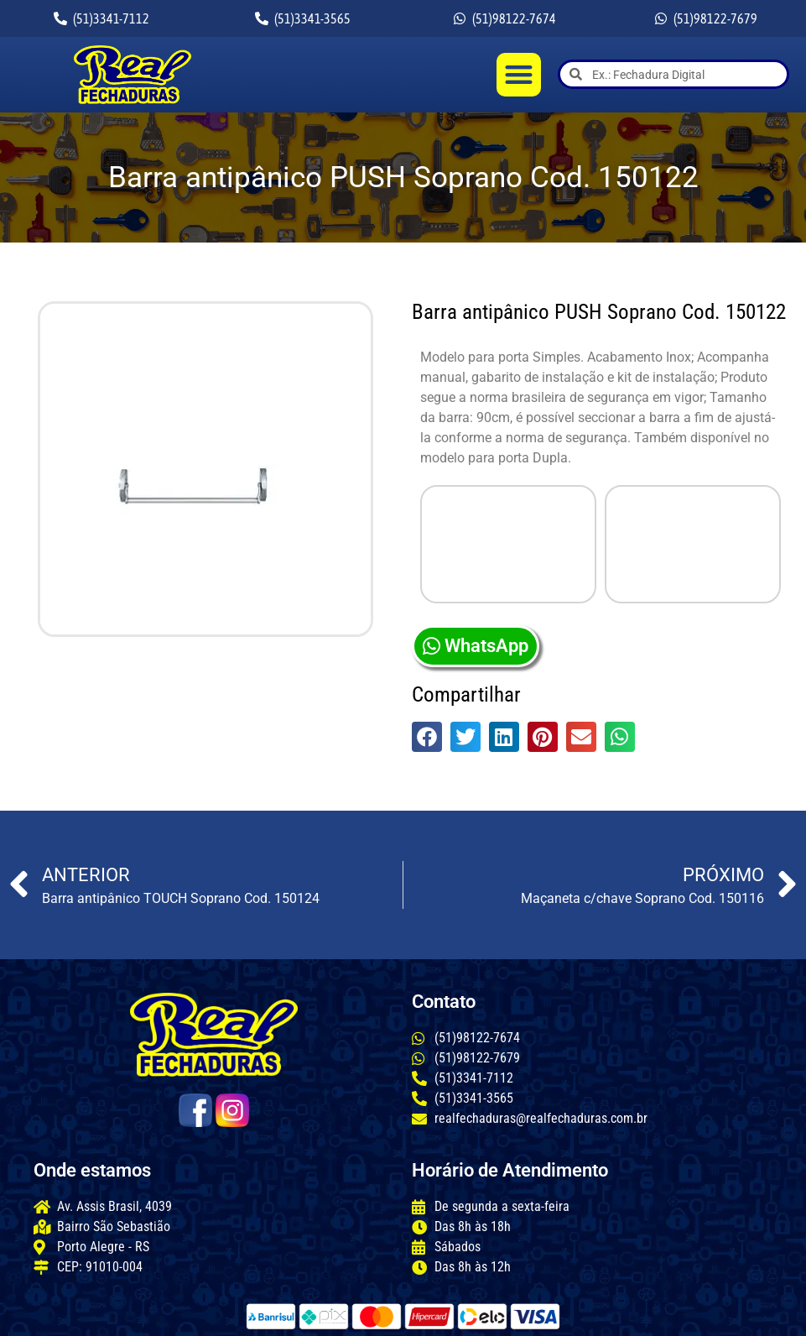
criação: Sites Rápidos (671, 1315)
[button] (519, 75)
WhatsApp (475, 531)
